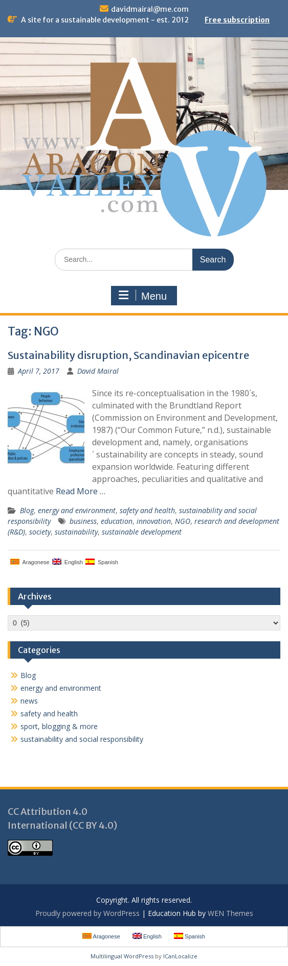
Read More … (80, 491)
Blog (27, 510)
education (116, 521)
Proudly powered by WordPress (87, 913)
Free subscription (237, 20)
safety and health (147, 510)
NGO (182, 521)
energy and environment (77, 510)
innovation (154, 521)
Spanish (101, 562)
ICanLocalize (180, 956)
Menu (143, 295)
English (67, 562)
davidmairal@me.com (150, 9)
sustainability (76, 532)
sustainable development (142, 532)
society (40, 532)
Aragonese (30, 562)
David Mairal (98, 371)
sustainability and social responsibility (81, 739)
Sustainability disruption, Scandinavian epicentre (128, 355)
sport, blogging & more (59, 726)
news (29, 701)
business (83, 521)
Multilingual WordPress (122, 956)
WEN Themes (230, 913)
